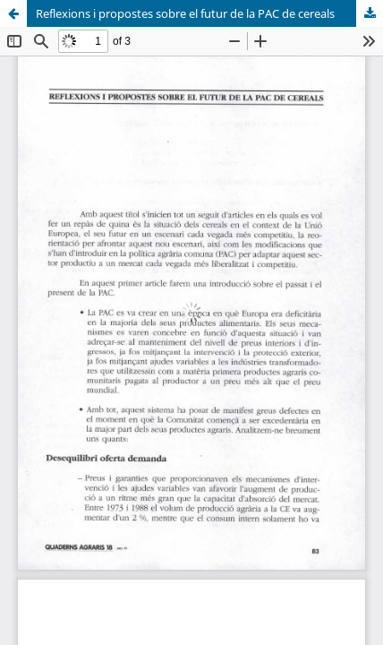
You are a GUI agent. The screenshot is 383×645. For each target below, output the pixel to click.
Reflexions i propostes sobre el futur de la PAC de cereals (185, 13)
